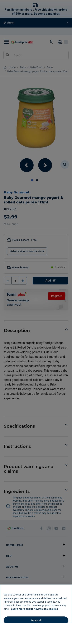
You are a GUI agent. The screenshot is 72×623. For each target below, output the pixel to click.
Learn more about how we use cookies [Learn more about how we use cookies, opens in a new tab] (34, 608)
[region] (36, 604)
